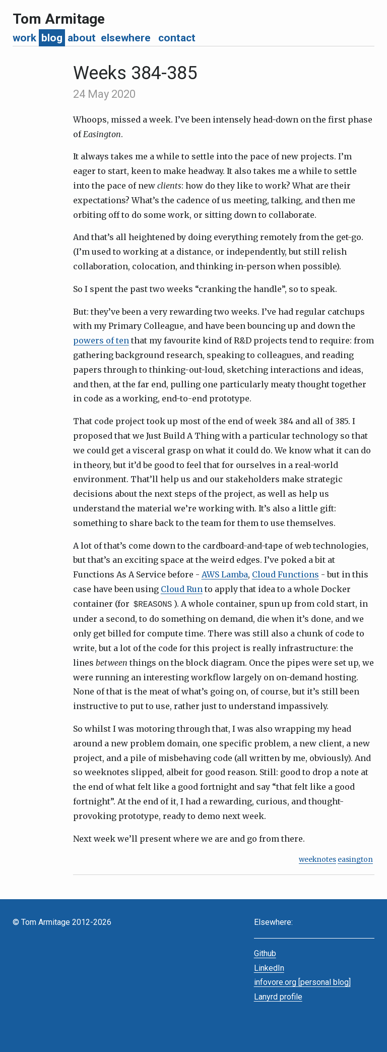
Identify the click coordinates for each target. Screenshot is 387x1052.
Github (265, 952)
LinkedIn (269, 967)
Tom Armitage (59, 19)
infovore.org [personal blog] (302, 981)
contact (177, 38)
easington (355, 858)
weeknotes (317, 858)
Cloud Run (182, 589)
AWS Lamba (225, 574)
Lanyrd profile (278, 996)
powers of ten (101, 340)
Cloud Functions (285, 574)
